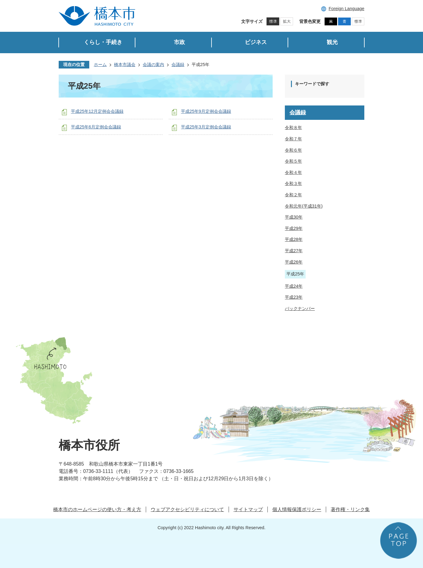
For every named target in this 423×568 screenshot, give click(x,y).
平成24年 (294, 286)
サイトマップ (248, 509)
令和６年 (293, 150)
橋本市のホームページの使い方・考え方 (97, 509)
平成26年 (294, 262)
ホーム (100, 64)
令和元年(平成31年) (304, 206)
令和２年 (293, 194)
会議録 (177, 64)
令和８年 (293, 127)
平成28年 (294, 239)
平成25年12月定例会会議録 (97, 111)
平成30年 (294, 217)
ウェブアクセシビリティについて (187, 509)
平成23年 (294, 297)
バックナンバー (300, 308)
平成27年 (294, 250)
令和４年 (293, 172)
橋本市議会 (124, 64)
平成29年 (294, 228)
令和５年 (293, 161)
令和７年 (293, 138)
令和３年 (293, 183)
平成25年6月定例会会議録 (96, 126)
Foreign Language (346, 8)
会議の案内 (153, 64)
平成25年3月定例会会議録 (206, 126)
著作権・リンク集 (350, 509)
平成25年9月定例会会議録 (206, 111)
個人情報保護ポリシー (296, 509)
